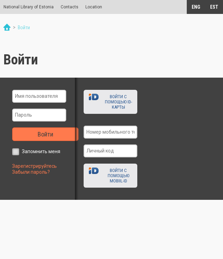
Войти (45, 134)
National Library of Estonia (28, 7)
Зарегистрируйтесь (34, 166)
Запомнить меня (41, 151)
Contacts (69, 7)
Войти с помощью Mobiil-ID (118, 175)
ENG (196, 7)
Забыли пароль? (31, 172)
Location (93, 7)
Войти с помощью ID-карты (118, 102)
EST (214, 7)
